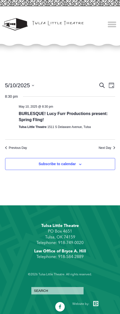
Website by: (80, 304)
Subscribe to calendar (57, 164)
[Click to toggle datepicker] (19, 85)
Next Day (107, 148)
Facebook (60, 304)
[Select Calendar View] (111, 85)
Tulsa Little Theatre (58, 23)
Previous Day (16, 148)
